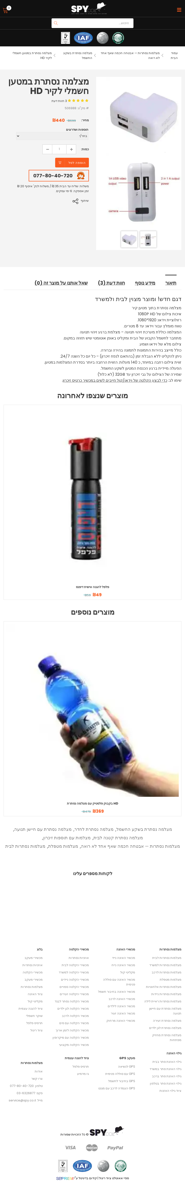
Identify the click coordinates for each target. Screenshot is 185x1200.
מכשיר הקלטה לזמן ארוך (72, 1030)
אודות (39, 1071)
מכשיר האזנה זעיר (123, 1013)
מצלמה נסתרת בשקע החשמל (144, 829)
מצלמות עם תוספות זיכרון (67, 837)
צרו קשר (37, 1078)
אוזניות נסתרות (32, 965)
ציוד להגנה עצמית (31, 1008)
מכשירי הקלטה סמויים (74, 986)
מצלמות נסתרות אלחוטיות (163, 986)
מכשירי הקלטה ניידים (75, 979)
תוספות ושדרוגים (77, 129)
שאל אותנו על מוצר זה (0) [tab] (62, 283)
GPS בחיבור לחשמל (121, 1081)
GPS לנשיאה (126, 1066)
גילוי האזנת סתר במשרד (165, 1069)
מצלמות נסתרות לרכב (166, 972)
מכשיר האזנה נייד (123, 958)
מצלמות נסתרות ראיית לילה (162, 1001)
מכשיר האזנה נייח (123, 965)
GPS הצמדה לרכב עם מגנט (116, 1088)
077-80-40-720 (53, 175)
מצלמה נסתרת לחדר (93, 829)
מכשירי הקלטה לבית (75, 965)
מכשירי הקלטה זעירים (74, 994)
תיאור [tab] (171, 283)
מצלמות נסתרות (32, 986)
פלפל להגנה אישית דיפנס (92, 586)
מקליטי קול (35, 1001)
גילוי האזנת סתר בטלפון (165, 1083)
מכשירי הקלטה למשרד (74, 972)
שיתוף (85, 200)
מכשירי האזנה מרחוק (120, 1020)
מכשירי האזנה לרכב (122, 999)
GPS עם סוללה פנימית (120, 1073)
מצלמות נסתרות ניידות (166, 994)
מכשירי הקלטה (33, 972)
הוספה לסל (77, 162)
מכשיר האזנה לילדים (121, 1006)
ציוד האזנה (35, 994)
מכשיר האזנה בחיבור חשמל (116, 991)
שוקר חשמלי (34, 1015)
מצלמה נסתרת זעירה (167, 1020)
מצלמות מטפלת (63, 846)
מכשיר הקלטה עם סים (74, 1023)
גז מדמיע (83, 1073)
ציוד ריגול (36, 1030)
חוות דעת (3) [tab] (112, 283)
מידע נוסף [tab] (145, 283)
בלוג (40, 949)
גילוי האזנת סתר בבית (166, 1061)
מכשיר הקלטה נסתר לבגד (72, 1001)
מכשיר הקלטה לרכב (75, 1015)
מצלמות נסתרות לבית (25, 846)
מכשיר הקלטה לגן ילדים (73, 1008)
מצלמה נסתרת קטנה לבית (118, 837)
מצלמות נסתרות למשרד (165, 965)
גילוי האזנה (173, 1053)
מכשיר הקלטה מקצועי (74, 1044)
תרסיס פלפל (34, 1023)
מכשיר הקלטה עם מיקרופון (71, 1037)
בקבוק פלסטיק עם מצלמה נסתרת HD (92, 803)
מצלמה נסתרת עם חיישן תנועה (43, 829)
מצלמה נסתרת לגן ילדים (165, 1028)
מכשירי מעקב (34, 958)
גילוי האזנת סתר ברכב (166, 1076)
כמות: (85, 149)
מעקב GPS (127, 1058)
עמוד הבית (174, 55)
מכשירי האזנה (125, 949)
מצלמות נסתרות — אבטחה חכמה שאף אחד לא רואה (130, 846)
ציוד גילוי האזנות (170, 1090)
